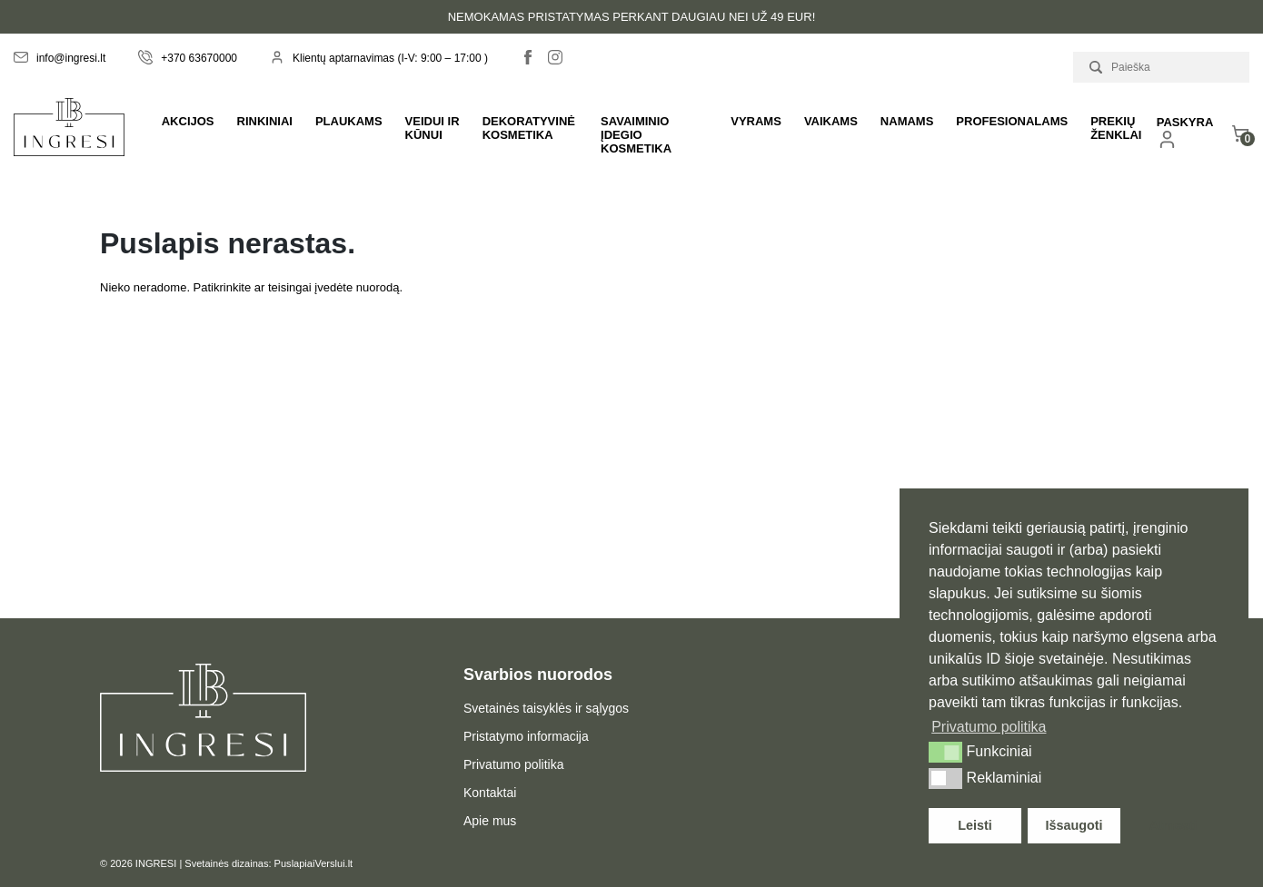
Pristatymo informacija (526, 736)
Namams (907, 121)
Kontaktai (489, 792)
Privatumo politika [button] (988, 726)
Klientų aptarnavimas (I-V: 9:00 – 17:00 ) (379, 58)
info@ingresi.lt (59, 58)
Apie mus (489, 820)
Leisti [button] (975, 825)
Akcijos (188, 121)
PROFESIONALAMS (1012, 121)
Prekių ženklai (1115, 128)
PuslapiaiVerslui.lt (313, 863)
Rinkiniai (265, 121)
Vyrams (756, 121)
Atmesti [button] (1173, 825)
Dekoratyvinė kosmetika (528, 128)
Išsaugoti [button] (1073, 825)
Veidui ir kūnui (432, 128)
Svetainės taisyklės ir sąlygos (546, 708)
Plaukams (349, 121)
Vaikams (831, 121)
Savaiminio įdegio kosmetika (636, 134)
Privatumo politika (513, 764)
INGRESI (155, 863)
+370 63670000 (187, 58)
